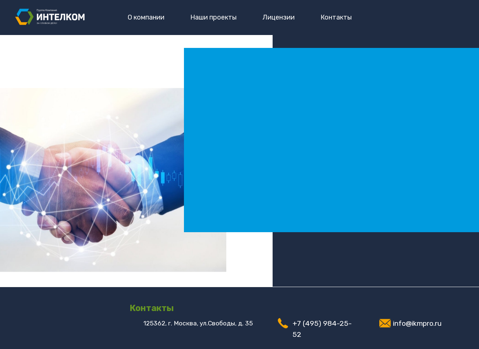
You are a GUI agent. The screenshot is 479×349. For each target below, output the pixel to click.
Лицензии (278, 17)
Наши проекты (213, 17)
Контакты (336, 17)
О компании (146, 17)
